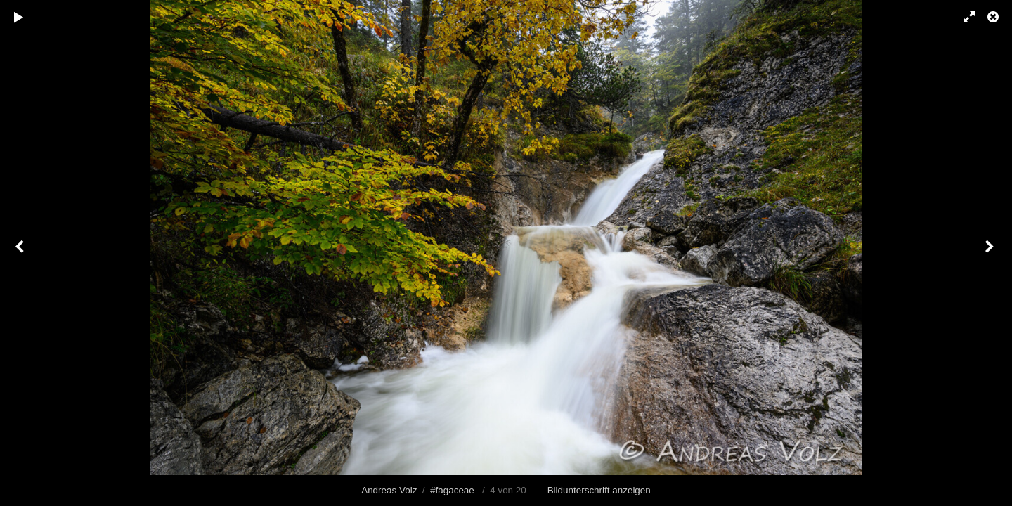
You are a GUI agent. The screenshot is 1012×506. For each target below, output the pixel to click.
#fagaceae (452, 490)
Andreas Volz (389, 490)
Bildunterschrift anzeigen (599, 490)
